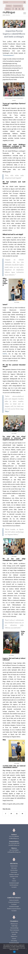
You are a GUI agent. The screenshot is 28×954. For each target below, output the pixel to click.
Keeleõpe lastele (14, 876)
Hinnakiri (14, 934)
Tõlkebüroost (14, 936)
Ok (14, 951)
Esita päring (14, 940)
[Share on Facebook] (5, 813)
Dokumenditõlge (14, 928)
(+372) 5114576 (14, 850)
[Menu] (24, 13)
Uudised (14, 880)
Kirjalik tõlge (14, 925)
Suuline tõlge (14, 932)
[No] (26, 948)
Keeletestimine (14, 866)
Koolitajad (13, 904)
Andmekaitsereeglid (14, 883)
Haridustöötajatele (14, 900)
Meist (14, 878)
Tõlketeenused (14, 923)
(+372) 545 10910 (15, 843)
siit (17, 949)
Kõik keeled (14, 868)
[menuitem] (24, 13)
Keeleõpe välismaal (14, 874)
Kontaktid (14, 887)
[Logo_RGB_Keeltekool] (11, 13)
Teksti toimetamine (14, 930)
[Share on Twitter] (11, 813)
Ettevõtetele (14, 872)
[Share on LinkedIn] (17, 813)
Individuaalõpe (14, 870)
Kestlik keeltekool (14, 885)
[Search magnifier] (24, 2)
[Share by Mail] (22, 813)
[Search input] (13, 2)
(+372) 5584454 (15, 836)
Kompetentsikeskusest (14, 902)
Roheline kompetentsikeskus (14, 908)
